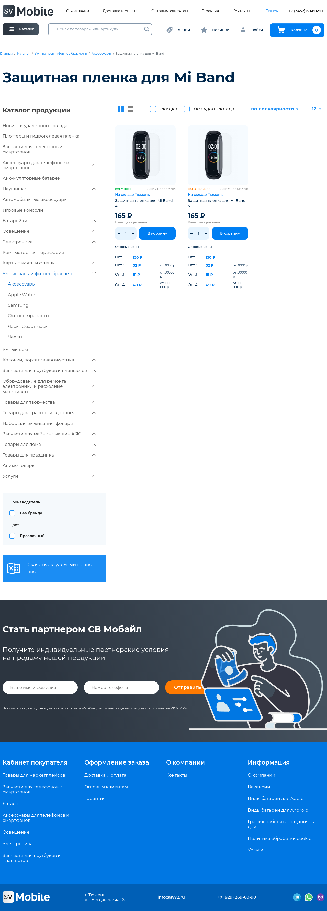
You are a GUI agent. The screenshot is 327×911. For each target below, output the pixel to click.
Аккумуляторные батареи (49, 178)
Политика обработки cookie (279, 838)
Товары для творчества (49, 402)
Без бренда (31, 513)
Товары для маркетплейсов (34, 775)
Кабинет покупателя (35, 762)
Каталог (23, 53)
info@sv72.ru (171, 897)
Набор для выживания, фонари (38, 423)
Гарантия (210, 11)
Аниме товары (49, 465)
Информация (269, 762)
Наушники (49, 188)
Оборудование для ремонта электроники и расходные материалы (49, 386)
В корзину (157, 233)
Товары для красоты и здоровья (49, 412)
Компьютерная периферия (49, 252)
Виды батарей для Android (278, 810)
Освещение (49, 231)
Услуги (49, 476)
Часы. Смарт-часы (28, 326)
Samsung (18, 305)
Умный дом (49, 349)
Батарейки (49, 220)
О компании (77, 11)
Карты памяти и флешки (49, 262)
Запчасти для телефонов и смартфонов (49, 149)
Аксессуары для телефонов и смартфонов (49, 165)
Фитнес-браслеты (28, 315)
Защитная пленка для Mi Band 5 (217, 203)
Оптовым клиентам (169, 11)
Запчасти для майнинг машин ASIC (49, 433)
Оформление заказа (116, 762)
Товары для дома (49, 444)
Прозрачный (32, 535)
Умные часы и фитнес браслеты (61, 53)
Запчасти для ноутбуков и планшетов (49, 370)
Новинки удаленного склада (35, 125)
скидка (168, 109)
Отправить (187, 687)
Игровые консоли (23, 210)
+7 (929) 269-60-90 (237, 897)
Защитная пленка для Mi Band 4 (144, 203)
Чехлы (15, 336)
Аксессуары (101, 53)
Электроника (49, 241)
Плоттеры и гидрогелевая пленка (41, 136)
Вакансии (259, 786)
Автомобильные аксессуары (49, 199)
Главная (6, 53)
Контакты (241, 11)
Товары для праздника (49, 455)
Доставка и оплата (120, 11)
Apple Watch (22, 294)
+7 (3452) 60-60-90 (306, 11)
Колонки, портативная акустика (49, 359)
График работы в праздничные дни (283, 824)
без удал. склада (214, 109)
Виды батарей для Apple (275, 798)
